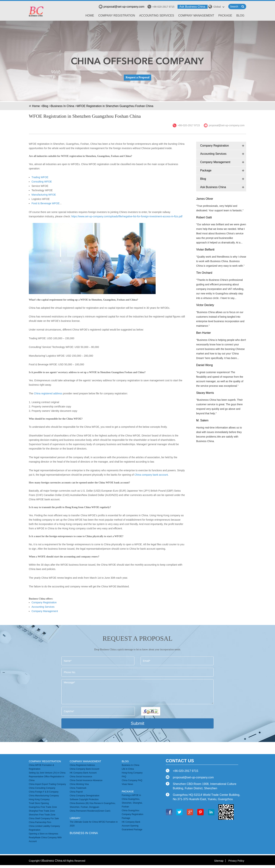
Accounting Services (156, 15)
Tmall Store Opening (39, 803)
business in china (84, 833)
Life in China (128, 769)
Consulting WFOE (42, 181)
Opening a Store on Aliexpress (43, 833)
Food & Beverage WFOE (46, 203)
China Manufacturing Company (44, 795)
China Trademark (78, 788)
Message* (137, 691)
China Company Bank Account (84, 769)
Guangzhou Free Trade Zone (43, 807)
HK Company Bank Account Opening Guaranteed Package (132, 826)
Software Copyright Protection (84, 799)
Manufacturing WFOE (44, 194)
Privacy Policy (236, 860)
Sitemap (218, 860)
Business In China (62, 106)
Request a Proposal (137, 77)
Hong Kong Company (39, 799)
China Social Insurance (81, 776)
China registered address (48, 393)
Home (90, 15)
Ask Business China (192, 6)
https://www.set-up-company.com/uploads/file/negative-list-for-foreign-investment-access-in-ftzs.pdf (126, 216)
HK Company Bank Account (83, 772)
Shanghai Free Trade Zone (42, 811)
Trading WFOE (40, 177)
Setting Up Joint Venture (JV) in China (47, 772)
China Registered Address (82, 765)
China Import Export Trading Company (47, 784)
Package (225, 15)
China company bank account (151, 474)
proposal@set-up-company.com (121, 6)
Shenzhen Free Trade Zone (42, 814)
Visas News (127, 784)
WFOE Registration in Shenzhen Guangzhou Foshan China (115, 106)
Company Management (196, 15)
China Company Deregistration (84, 795)
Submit (137, 723)
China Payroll (76, 792)
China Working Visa (79, 784)
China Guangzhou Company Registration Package (132, 814)
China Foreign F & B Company (43, 792)
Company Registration (116, 15)
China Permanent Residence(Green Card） (91, 811)
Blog (240, 15)
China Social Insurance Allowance (86, 780)
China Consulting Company (42, 788)
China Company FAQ (132, 780)
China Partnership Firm (40, 822)
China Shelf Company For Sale (44, 818)
